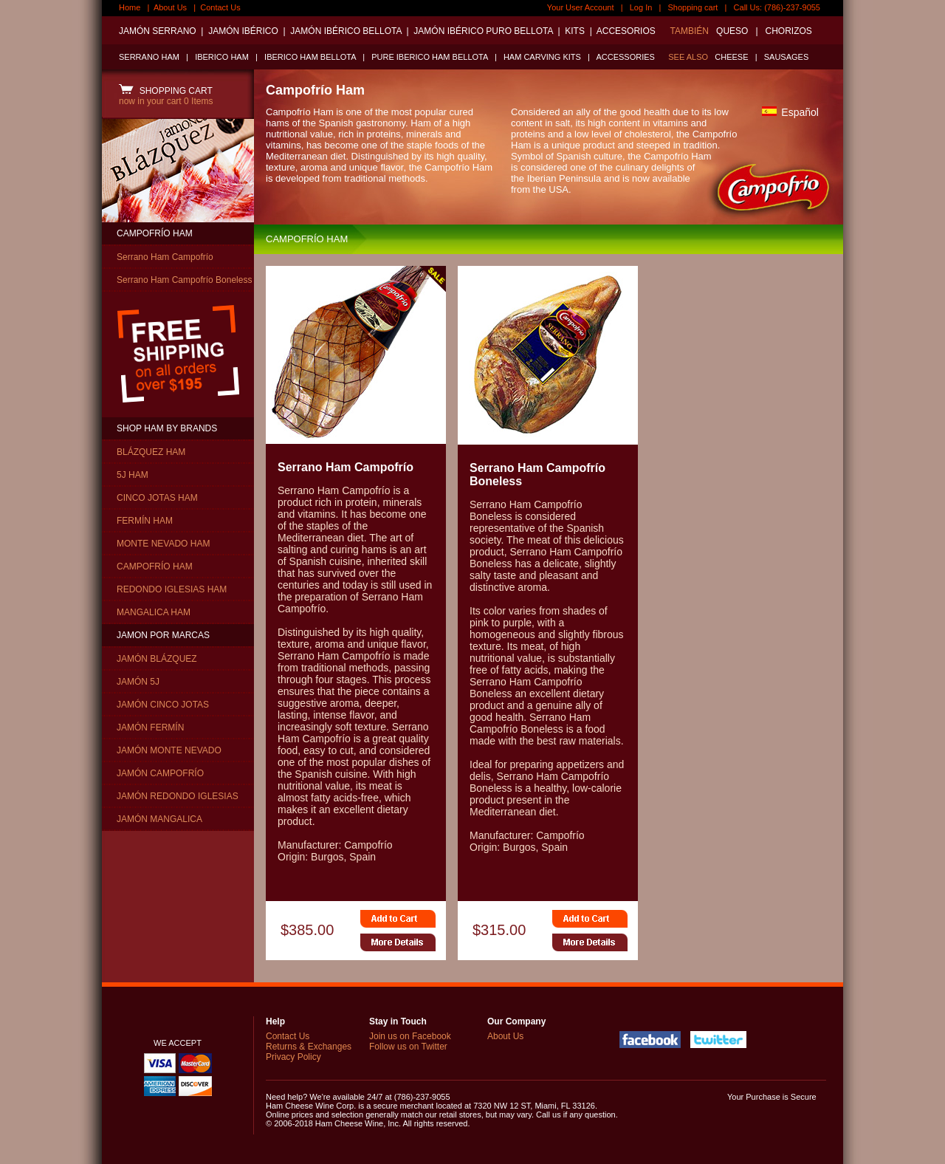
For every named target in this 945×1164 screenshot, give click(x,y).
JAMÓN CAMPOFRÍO (160, 773)
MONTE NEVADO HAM (163, 543)
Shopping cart (693, 7)
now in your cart (166, 101)
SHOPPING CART (166, 91)
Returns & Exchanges (308, 1046)
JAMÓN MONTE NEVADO (169, 750)
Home (129, 7)
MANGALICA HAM (153, 612)
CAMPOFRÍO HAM (155, 233)
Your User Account (580, 7)
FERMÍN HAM (145, 521)
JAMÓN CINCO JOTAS (163, 704)
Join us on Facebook (410, 1036)
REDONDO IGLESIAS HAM (172, 589)
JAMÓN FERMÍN (150, 727)
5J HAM (132, 475)
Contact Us (220, 7)
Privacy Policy (293, 1057)
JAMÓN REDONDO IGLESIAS (177, 796)
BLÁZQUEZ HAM (151, 452)
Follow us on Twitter (408, 1046)
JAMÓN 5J (138, 682)
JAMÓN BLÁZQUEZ (157, 659)
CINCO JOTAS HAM (157, 498)
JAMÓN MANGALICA (159, 819)
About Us (170, 7)
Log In (641, 7)
